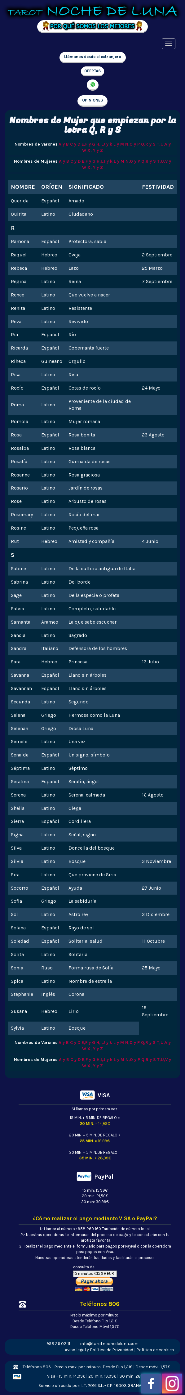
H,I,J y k (104, 144)
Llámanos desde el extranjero (92, 56)
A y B (64, 144)
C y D (75, 144)
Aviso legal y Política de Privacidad (99, 1349)
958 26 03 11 (58, 1343)
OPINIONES (92, 100)
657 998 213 (93, 85)
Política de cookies (155, 1349)
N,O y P (132, 144)
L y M (118, 144)
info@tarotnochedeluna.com (109, 1343)
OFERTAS (92, 71)
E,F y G (88, 144)
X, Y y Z (95, 150)
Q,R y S (148, 144)
